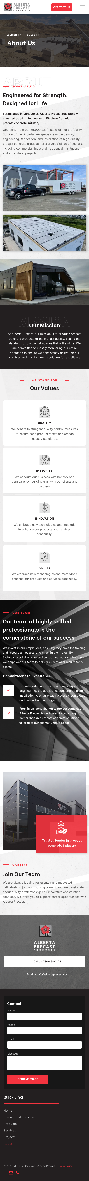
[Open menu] (82, 7)
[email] (11, 1173)
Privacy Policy (64, 1165)
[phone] (17, 1173)
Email (10, 1039)
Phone (11, 1024)
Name (11, 1010)
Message (12, 1053)
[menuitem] (44, 1110)
